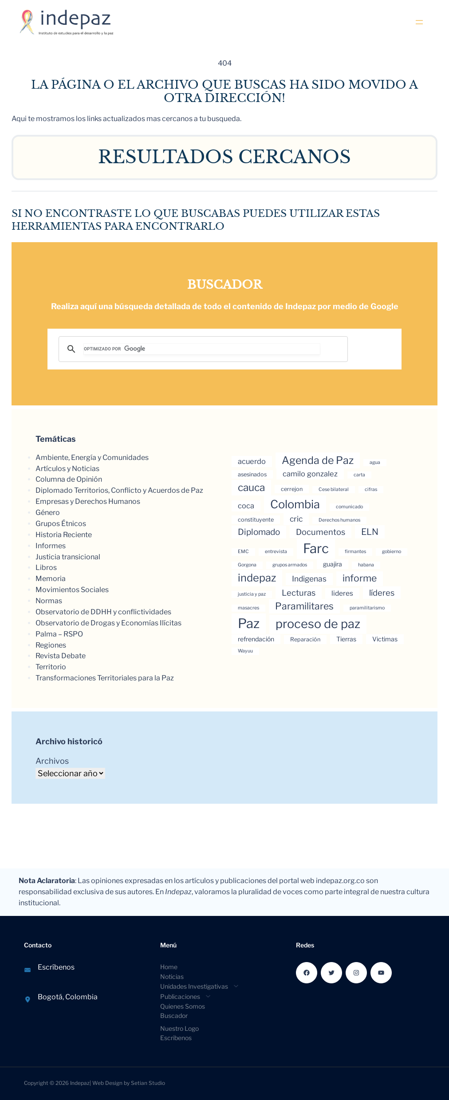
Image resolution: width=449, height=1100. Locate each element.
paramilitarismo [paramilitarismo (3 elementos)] (367, 608)
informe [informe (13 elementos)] (360, 578)
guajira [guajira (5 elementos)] (332, 564)
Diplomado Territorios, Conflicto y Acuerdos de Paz (119, 490)
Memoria (50, 578)
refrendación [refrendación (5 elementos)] (256, 639)
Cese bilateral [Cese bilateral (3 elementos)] (334, 489)
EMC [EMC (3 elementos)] (243, 551)
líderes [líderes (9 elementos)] (381, 592)
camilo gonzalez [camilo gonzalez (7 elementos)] (310, 473)
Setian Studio (148, 1083)
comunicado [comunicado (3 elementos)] (349, 507)
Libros (46, 567)
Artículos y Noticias (67, 468)
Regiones (50, 645)
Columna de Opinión (68, 479)
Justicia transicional (67, 557)
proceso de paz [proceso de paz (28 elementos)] (318, 624)
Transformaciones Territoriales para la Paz (104, 678)
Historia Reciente (63, 534)
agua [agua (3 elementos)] (375, 462)
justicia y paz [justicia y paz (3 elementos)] (252, 594)
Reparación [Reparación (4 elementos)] (305, 639)
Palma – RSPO (59, 634)
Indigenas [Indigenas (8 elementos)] (309, 578)
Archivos (52, 761)
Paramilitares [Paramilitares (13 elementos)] (304, 606)
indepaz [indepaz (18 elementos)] (257, 577)
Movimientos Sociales (72, 589)
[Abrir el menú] (419, 22)
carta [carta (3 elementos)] (359, 475)
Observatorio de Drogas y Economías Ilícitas (108, 623)
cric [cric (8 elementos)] (296, 518)
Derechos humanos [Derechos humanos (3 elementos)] (339, 520)
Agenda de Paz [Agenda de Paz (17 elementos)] (318, 460)
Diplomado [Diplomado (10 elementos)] (259, 532)
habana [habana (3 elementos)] (366, 565)
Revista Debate (60, 656)
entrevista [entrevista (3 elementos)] (276, 551)
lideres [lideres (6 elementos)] (342, 593)
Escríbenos (56, 967)
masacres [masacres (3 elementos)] (248, 608)
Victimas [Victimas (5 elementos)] (385, 639)
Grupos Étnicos (60, 523)
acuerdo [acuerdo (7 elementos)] (252, 461)
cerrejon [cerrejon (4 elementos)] (292, 489)
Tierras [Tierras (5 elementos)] (346, 639)
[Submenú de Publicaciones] (182, 996)
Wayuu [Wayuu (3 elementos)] (245, 651)
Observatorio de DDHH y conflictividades (103, 612)
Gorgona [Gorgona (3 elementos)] (247, 565)
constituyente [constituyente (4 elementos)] (256, 519)
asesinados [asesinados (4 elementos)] (252, 474)
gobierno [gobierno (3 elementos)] (391, 551)
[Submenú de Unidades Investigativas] (196, 986)
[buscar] (202, 349)
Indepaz (80, 1083)
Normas (48, 601)
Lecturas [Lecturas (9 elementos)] (298, 592)
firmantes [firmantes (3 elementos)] (355, 551)
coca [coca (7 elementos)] (246, 505)
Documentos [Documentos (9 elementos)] (320, 532)
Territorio (50, 667)
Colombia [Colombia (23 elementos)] (295, 504)
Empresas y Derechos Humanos (87, 501)
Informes (50, 546)
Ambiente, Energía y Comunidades (92, 457)
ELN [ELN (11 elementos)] (369, 531)
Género (47, 512)
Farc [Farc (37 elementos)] (316, 548)
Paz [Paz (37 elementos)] (249, 623)
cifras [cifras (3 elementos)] (371, 489)
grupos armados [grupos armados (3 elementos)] (289, 565)
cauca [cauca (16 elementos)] (251, 487)
